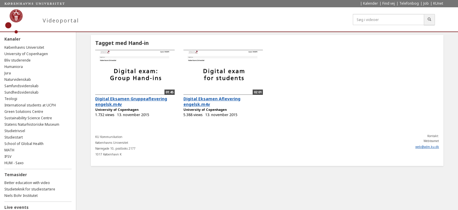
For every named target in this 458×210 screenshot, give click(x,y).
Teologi (10, 98)
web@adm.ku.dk (427, 147)
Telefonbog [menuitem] (409, 3)
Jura (7, 73)
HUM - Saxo (14, 162)
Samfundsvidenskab (21, 85)
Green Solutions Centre (23, 111)
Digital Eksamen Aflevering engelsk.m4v (211, 101)
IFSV (7, 156)
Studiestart (13, 137)
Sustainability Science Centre (28, 118)
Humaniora (13, 66)
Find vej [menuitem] (388, 3)
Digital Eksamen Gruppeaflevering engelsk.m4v (131, 101)
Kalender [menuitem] (370, 3)
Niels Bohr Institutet (21, 195)
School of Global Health (24, 143)
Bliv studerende (17, 60)
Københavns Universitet (24, 47)
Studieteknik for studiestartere (29, 189)
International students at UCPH (30, 105)
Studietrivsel (14, 130)
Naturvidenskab (17, 79)
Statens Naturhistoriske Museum (31, 124)
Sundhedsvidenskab (21, 92)
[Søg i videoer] (388, 19)
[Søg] (429, 19)
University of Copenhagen (26, 53)
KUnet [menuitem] (438, 3)
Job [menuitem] (426, 3)
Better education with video (27, 182)
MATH (9, 150)
